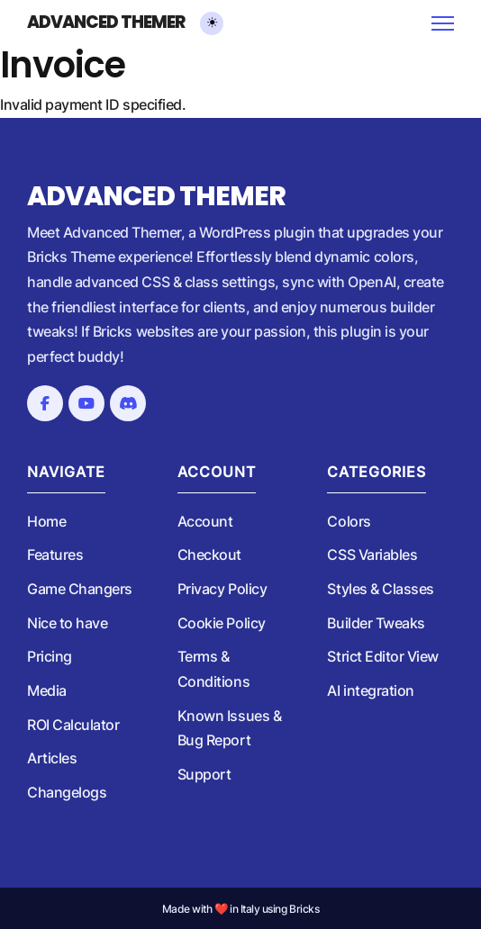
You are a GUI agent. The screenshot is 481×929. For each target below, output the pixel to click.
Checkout (209, 555)
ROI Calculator (73, 725)
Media (47, 690)
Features (55, 555)
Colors (348, 521)
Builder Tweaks (375, 623)
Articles (52, 758)
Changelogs (66, 792)
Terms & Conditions (213, 668)
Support (204, 774)
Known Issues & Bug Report (229, 728)
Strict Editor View (383, 656)
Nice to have (67, 623)
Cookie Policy (221, 623)
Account (205, 521)
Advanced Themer (106, 23)
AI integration (370, 690)
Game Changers (79, 589)
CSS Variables (372, 555)
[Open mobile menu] (442, 23)
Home (46, 521)
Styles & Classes (380, 589)
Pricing (49, 656)
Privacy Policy (222, 589)
